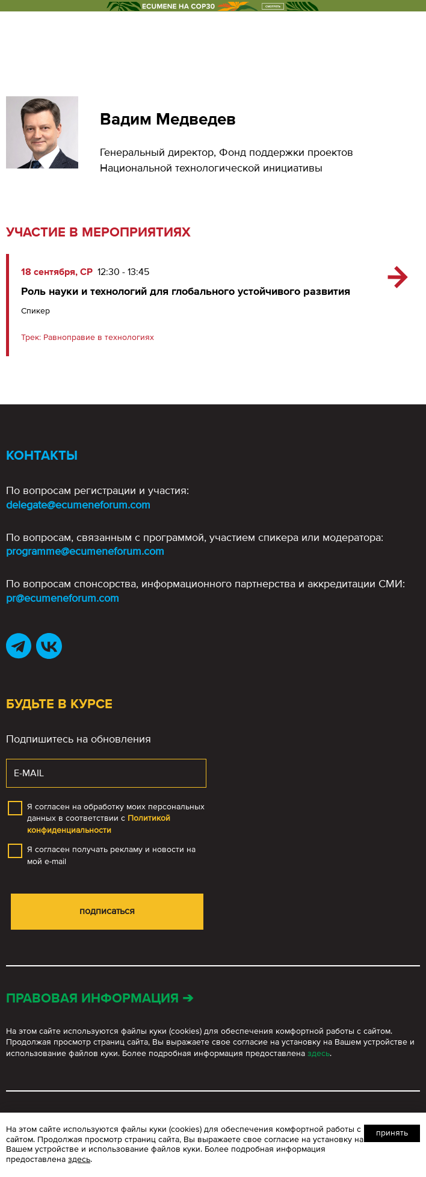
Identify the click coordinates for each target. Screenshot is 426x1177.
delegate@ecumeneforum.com (78, 504)
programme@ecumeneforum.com (85, 551)
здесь (318, 1053)
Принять (392, 1133)
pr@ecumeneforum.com (62, 598)
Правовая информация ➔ (99, 998)
